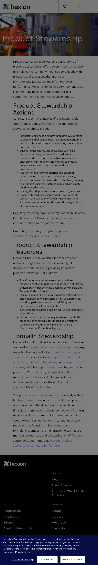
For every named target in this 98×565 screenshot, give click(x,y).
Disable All (47, 560)
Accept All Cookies (72, 560)
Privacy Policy (22, 553)
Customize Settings (23, 560)
